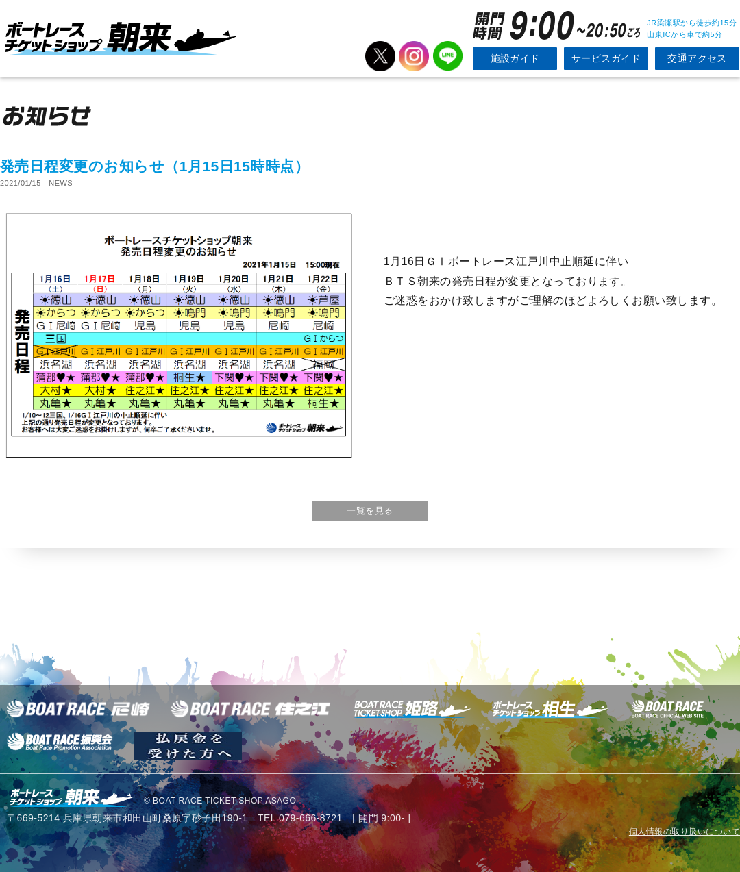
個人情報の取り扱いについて (684, 831)
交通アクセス (697, 58)
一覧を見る (370, 511)
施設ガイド (515, 58)
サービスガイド (606, 58)
